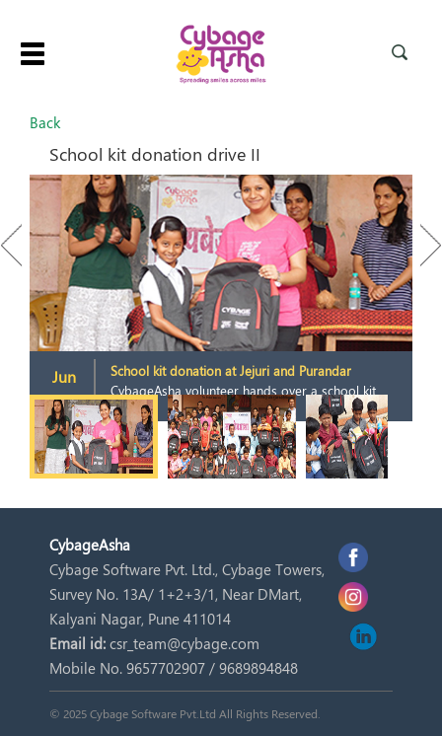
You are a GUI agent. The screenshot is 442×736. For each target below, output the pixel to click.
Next (421, 245)
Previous (20, 245)
